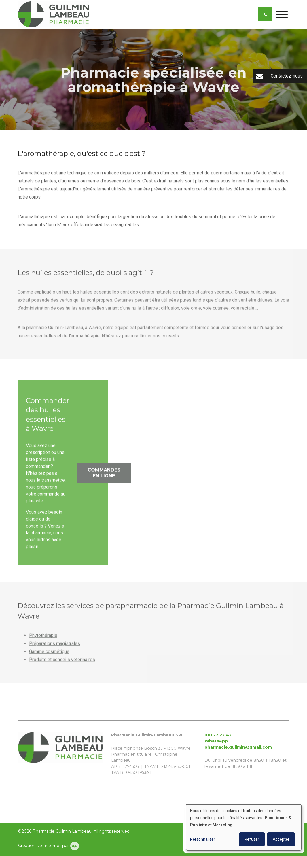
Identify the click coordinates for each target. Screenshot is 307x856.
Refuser (252, 839)
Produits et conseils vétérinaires (62, 661)
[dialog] (243, 827)
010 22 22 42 (218, 735)
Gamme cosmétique (49, 653)
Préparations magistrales (54, 645)
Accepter (281, 839)
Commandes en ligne (104, 474)
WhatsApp (216, 741)
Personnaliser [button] (202, 839)
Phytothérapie (43, 637)
